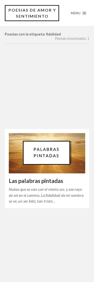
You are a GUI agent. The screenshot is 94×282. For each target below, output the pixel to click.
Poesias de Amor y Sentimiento (32, 13)
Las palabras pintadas (36, 180)
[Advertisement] (47, 91)
